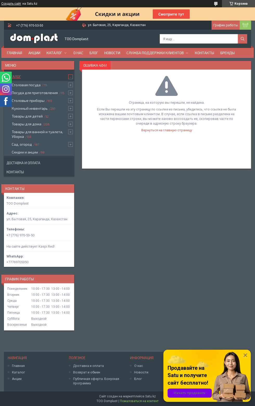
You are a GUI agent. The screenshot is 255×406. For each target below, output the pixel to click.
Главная (14, 53)
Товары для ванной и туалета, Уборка (37, 134)
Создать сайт (11, 3)
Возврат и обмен (86, 372)
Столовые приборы (28, 100)
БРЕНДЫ (227, 53)
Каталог (54, 53)
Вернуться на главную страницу (166, 130)
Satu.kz (150, 396)
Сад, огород (22, 144)
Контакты (204, 53)
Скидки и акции (25, 152)
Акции (34, 53)
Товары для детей (27, 116)
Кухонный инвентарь (30, 108)
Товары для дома (26, 124)
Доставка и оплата (23, 163)
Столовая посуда (26, 85)
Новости (112, 53)
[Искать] (242, 39)
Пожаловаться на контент (139, 401)
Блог (94, 53)
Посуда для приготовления (35, 92)
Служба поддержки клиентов (155, 53)
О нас (78, 53)
